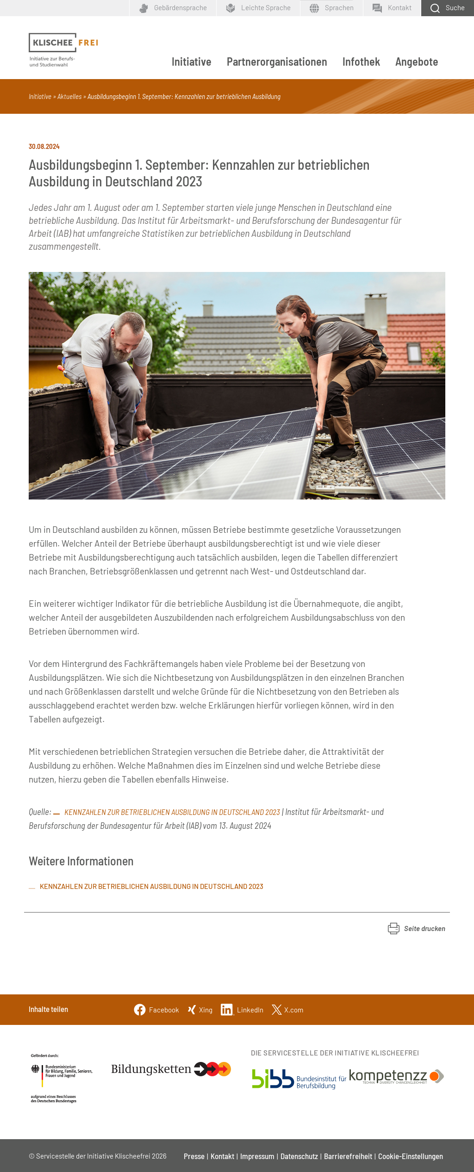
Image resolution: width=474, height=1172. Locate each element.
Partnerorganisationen (277, 61)
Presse (194, 1155)
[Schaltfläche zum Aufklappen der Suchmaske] (447, 8)
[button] (416, 928)
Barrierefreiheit (348, 1155)
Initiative (192, 61)
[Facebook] (156, 1008)
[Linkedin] (242, 1008)
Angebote (416, 61)
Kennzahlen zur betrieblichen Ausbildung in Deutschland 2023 (172, 811)
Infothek (361, 61)
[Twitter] (287, 1008)
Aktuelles (69, 96)
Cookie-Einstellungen (410, 1155)
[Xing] (199, 1008)
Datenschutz (299, 1155)
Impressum (257, 1155)
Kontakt (222, 1155)
